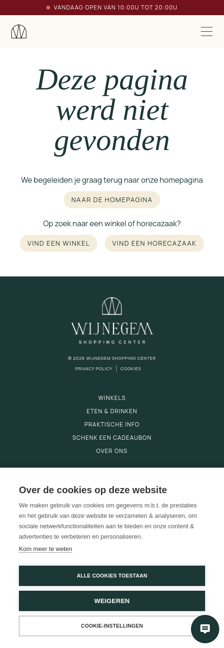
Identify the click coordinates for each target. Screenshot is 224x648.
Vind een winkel (58, 243)
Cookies (131, 368)
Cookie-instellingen (112, 626)
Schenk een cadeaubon (112, 438)
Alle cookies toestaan (112, 575)
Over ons (112, 451)
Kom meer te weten (45, 548)
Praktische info (112, 424)
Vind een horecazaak (154, 243)
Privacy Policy (93, 368)
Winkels (112, 398)
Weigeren (111, 600)
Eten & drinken (111, 411)
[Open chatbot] (205, 629)
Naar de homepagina (112, 199)
